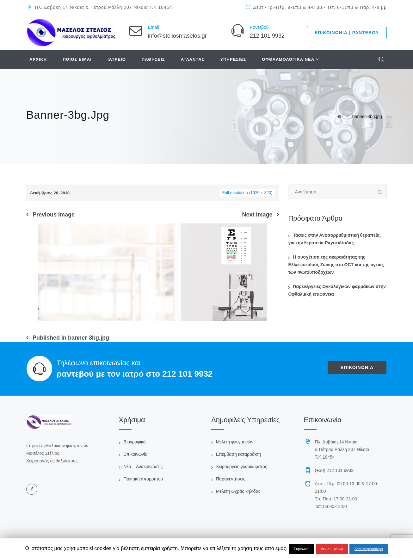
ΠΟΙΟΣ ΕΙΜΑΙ (77, 59)
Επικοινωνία (136, 454)
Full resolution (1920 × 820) (247, 192)
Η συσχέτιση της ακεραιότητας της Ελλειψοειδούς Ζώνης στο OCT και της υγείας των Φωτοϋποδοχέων (336, 264)
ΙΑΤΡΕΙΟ (117, 59)
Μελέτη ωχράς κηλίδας (238, 491)
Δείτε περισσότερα (368, 549)
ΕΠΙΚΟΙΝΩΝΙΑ (357, 367)
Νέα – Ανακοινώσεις (143, 466)
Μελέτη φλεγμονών (234, 441)
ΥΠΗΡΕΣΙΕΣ (233, 59)
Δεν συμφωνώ (332, 549)
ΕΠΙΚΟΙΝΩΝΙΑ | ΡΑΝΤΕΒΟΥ (347, 32)
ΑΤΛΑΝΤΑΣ (193, 59)
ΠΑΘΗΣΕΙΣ (153, 59)
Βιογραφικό (135, 441)
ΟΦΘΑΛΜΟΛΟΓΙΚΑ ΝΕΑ (288, 59)
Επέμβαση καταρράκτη (238, 454)
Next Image (257, 214)
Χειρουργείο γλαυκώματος (241, 466)
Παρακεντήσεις (230, 478)
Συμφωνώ (301, 549)
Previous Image (54, 214)
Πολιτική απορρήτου (143, 478)
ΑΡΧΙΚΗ (38, 59)
